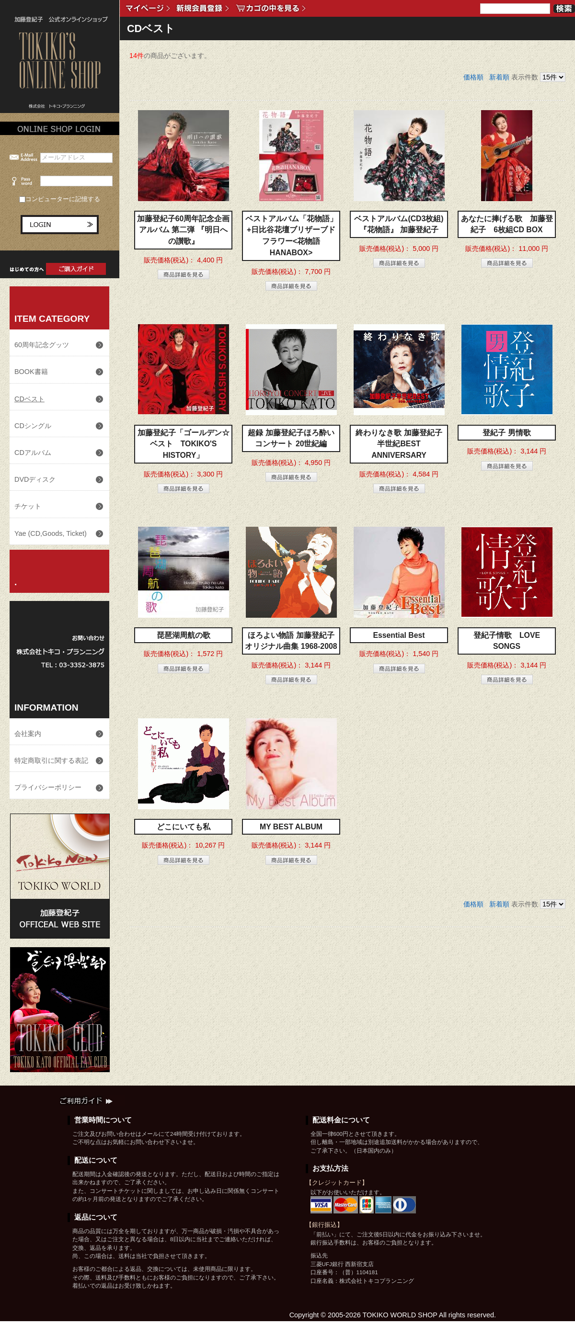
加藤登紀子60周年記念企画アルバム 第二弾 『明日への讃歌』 (183, 230)
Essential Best (399, 635)
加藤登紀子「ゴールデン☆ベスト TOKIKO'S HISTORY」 (184, 444)
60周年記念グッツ (41, 345)
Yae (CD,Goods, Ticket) (50, 533)
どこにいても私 (183, 827)
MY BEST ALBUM (291, 827)
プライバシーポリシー (47, 787)
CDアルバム (32, 452)
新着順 (499, 77)
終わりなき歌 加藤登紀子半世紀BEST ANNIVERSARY (399, 444)
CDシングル (32, 426)
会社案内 (27, 733)
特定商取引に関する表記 (51, 760)
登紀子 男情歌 (506, 433)
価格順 (473, 77)
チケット (27, 506)
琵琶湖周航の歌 (183, 635)
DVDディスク (35, 479)
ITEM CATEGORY (52, 319)
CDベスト (29, 399)
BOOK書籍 (31, 371)
